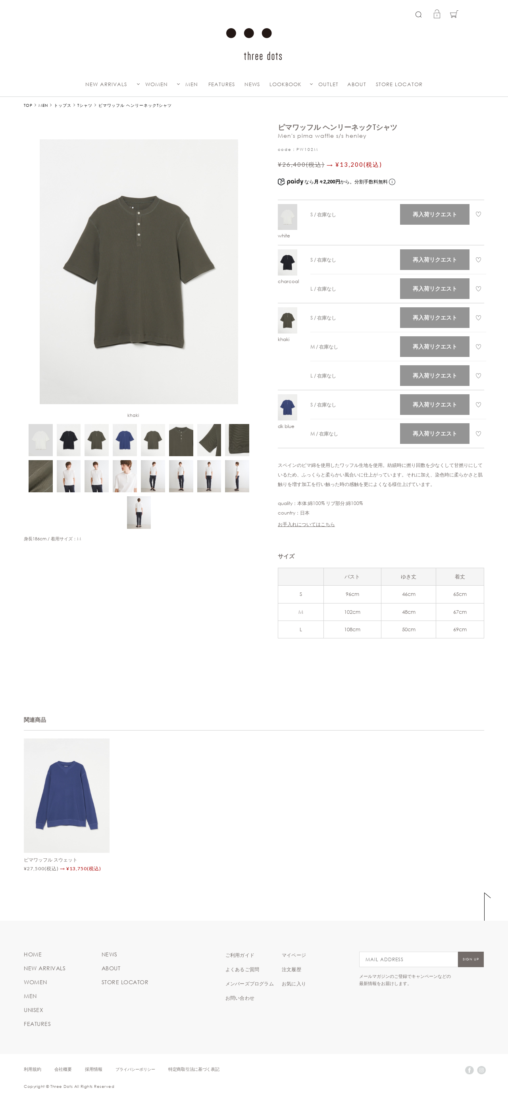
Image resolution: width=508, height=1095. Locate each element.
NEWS (252, 84)
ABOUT (356, 84)
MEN (191, 84)
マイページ (294, 954)
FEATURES (221, 84)
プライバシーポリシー (135, 1069)
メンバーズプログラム (249, 983)
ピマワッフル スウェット (50, 859)
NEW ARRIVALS (106, 84)
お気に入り (294, 983)
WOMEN (156, 84)
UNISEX (33, 1010)
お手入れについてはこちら (306, 524)
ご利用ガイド (239, 954)
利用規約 (32, 1069)
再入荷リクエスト (435, 214)
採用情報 (93, 1069)
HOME (33, 954)
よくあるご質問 (242, 969)
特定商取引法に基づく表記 (193, 1069)
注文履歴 (291, 969)
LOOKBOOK (285, 84)
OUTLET (328, 84)
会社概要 (63, 1069)
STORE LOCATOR (399, 84)
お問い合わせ (239, 997)
